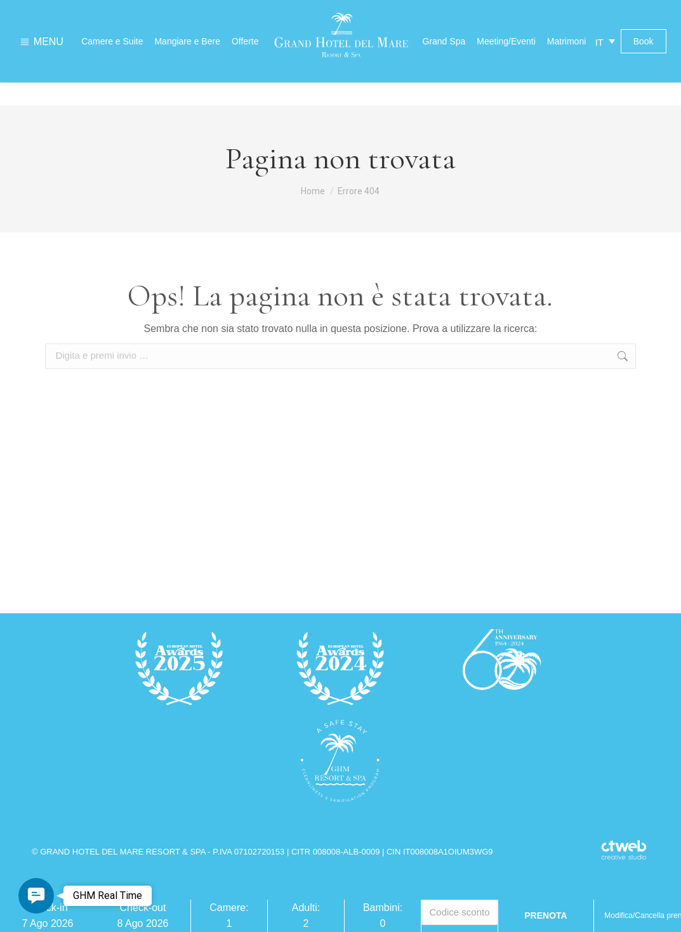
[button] (36, 896)
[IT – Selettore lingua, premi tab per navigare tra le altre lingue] (605, 64)
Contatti (174, 12)
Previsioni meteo (510, 11)
